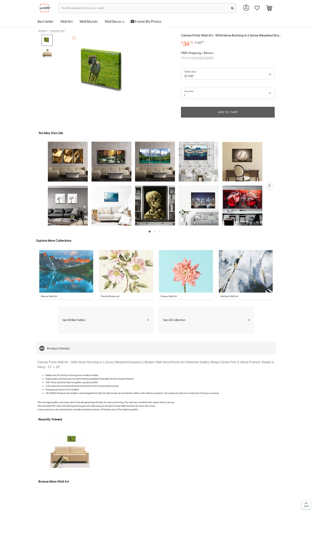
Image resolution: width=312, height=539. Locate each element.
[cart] (269, 8)
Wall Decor (115, 21)
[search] (232, 8)
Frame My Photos (146, 21)
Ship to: (197, 57)
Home (42, 30)
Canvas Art (57, 30)
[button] (269, 185)
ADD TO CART (228, 112)
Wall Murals (88, 21)
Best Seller (45, 21)
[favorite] (257, 8)
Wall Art (66, 21)
